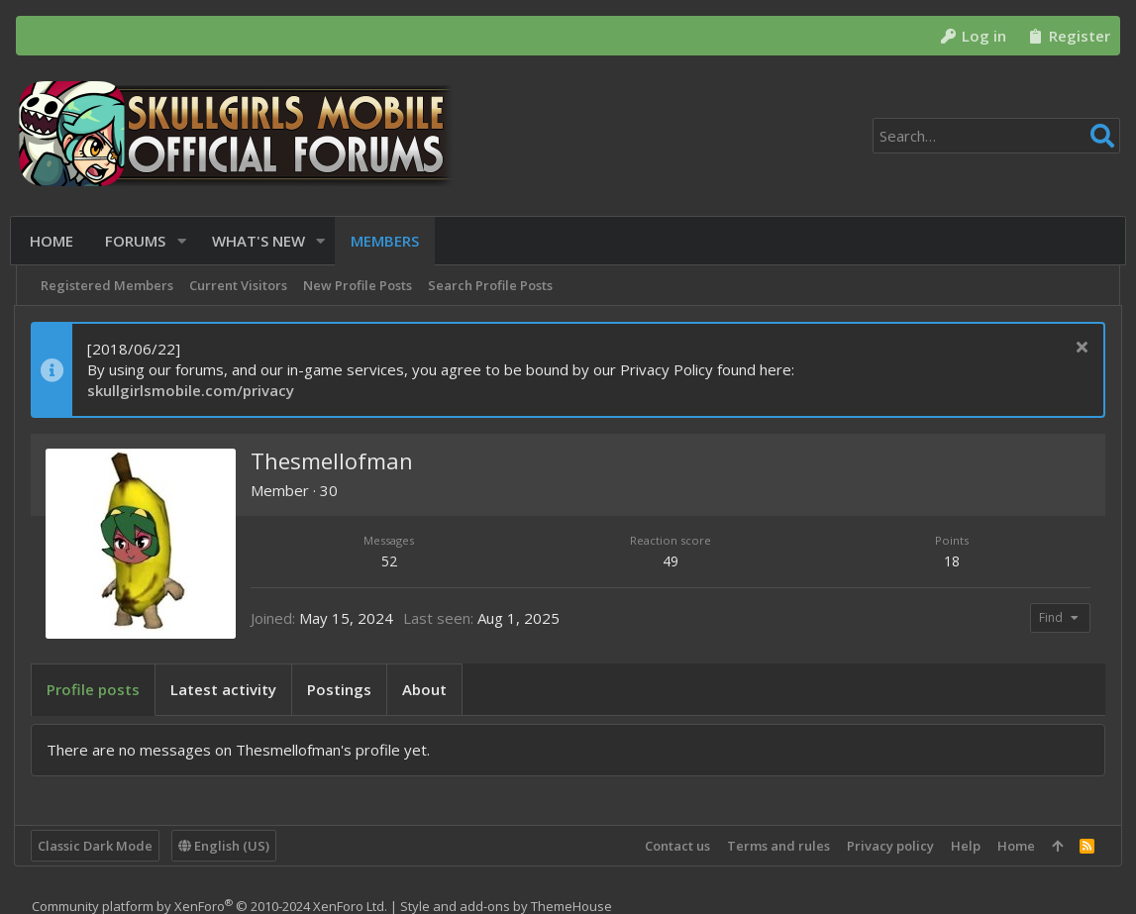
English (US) (225, 846)
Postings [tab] (341, 689)
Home (1014, 846)
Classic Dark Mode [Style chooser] (97, 846)
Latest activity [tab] (225, 689)
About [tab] (426, 689)
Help (964, 846)
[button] (184, 241)
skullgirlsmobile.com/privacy (192, 390)
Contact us (675, 846)
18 (951, 561)
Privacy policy (888, 846)
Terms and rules (776, 846)
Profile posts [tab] (95, 689)
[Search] (996, 135)
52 (390, 561)
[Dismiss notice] (1078, 349)
